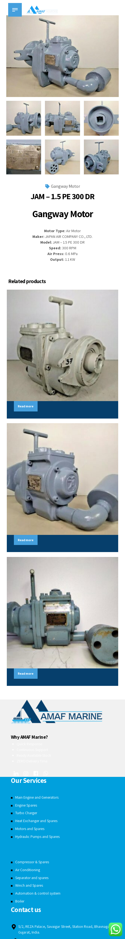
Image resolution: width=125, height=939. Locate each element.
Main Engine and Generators (37, 798)
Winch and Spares (29, 886)
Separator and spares (32, 878)
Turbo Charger (26, 813)
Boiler (20, 901)
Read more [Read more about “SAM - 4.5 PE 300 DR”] (26, 406)
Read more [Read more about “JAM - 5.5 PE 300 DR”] (26, 674)
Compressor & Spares (32, 862)
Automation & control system (38, 893)
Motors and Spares (30, 829)
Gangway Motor (65, 186)
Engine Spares (26, 805)
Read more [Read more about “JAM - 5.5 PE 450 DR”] (26, 540)
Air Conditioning (27, 870)
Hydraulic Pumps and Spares (37, 837)
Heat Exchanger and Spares (36, 821)
